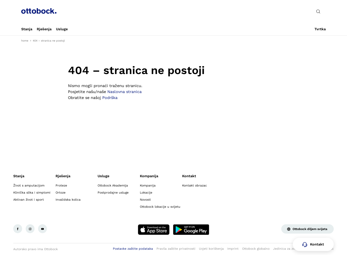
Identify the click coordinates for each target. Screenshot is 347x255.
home (24, 40)
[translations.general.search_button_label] (318, 11)
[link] (26, 29)
